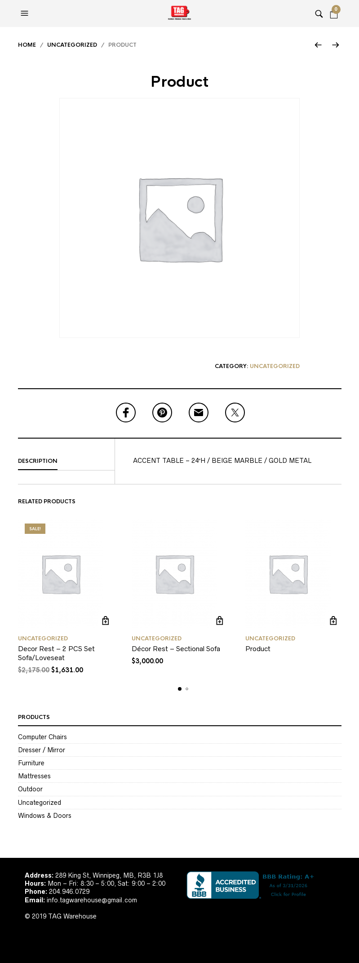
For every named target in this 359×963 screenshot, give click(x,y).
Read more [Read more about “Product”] (333, 620)
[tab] (66, 461)
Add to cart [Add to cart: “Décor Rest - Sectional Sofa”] (219, 620)
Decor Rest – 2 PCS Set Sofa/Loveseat (56, 653)
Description (38, 461)
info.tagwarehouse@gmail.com (92, 900)
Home (27, 45)
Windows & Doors (44, 815)
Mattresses (34, 776)
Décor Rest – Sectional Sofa (176, 648)
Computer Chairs (42, 737)
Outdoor (30, 789)
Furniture (31, 763)
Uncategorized (72, 45)
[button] (25, 13)
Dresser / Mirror (41, 750)
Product (257, 648)
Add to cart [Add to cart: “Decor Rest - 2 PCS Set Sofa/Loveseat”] (106, 620)
